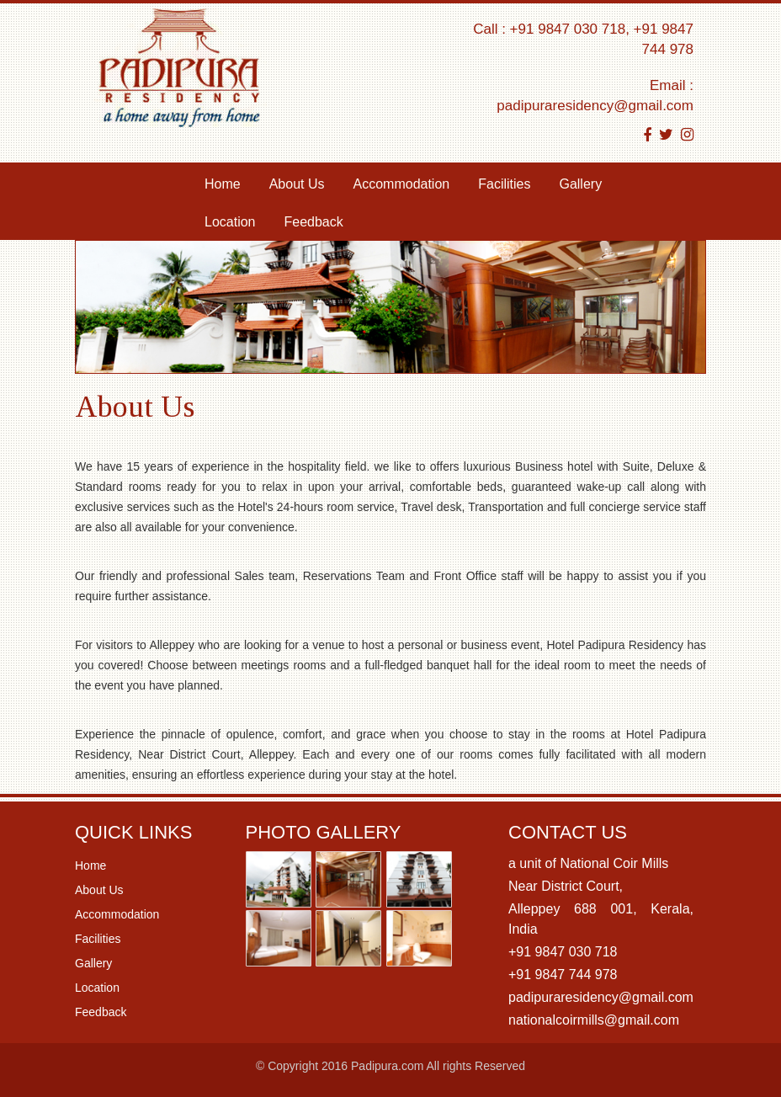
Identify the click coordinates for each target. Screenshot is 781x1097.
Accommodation (401, 184)
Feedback (313, 222)
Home (230, 183)
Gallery (580, 184)
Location (230, 222)
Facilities (504, 184)
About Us (297, 184)
